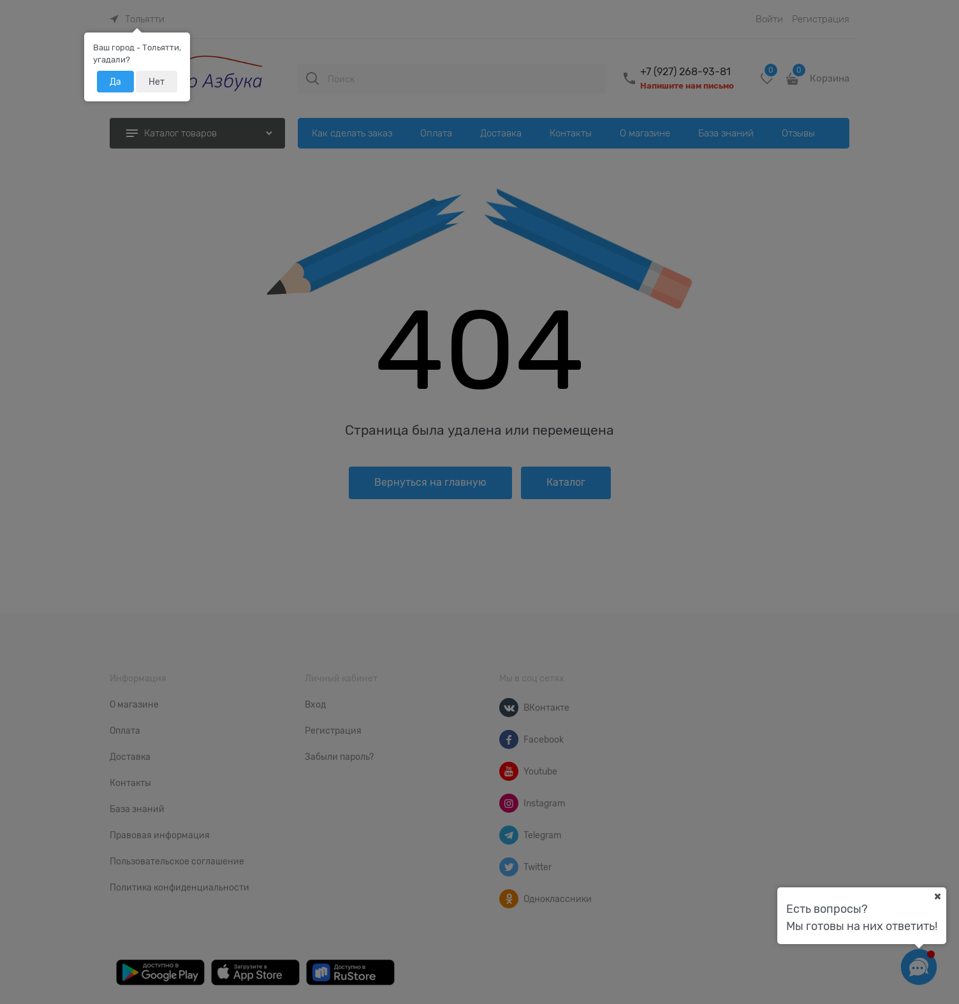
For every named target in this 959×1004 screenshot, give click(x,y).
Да (115, 81)
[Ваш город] (937, 896)
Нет (157, 81)
